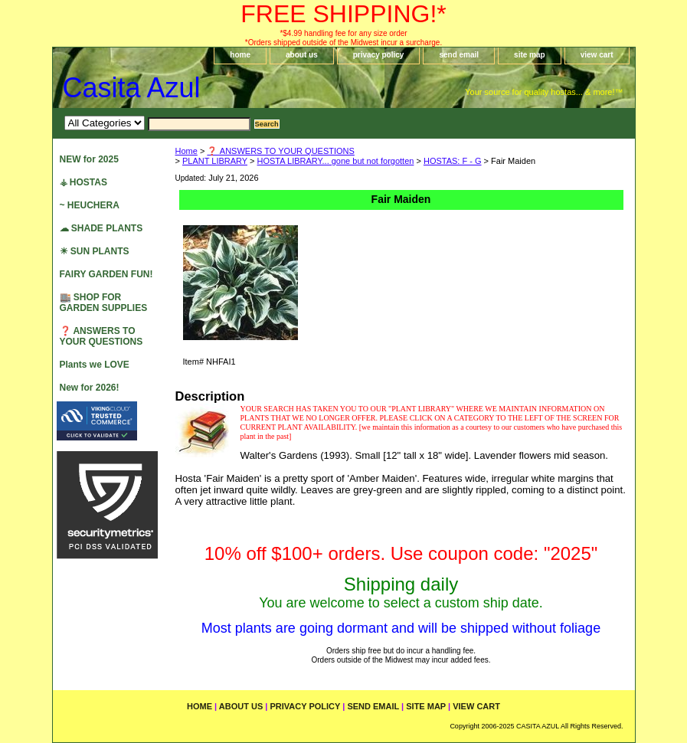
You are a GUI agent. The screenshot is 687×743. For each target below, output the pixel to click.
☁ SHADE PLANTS (101, 228)
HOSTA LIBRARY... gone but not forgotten (335, 160)
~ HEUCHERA (89, 205)
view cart (597, 55)
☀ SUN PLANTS (94, 251)
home (240, 55)
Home (186, 150)
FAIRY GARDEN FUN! (106, 274)
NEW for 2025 (89, 159)
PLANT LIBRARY (214, 160)
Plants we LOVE (94, 364)
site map (529, 55)
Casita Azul (132, 87)
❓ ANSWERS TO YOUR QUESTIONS (280, 150)
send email (459, 55)
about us (302, 55)
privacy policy (378, 55)
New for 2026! (89, 387)
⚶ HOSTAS (83, 182)
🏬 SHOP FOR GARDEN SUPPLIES (104, 302)
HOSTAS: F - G (453, 160)
